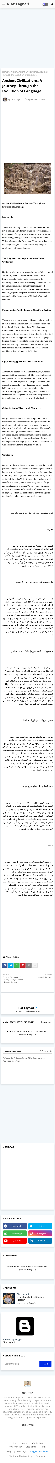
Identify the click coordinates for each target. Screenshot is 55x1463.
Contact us (37, 1443)
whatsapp (17, 1233)
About (25, 1443)
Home (5, 71)
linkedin (42, 1240)
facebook (16, 1226)
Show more (46, 1022)
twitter (42, 1226)
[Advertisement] (27, 38)
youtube (17, 1240)
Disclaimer (31, 1446)
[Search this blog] (21, 1364)
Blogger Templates (39, 1451)
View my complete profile (26, 1303)
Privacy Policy (15, 1446)
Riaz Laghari (18, 3)
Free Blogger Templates (34, 1456)
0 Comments (46, 1051)
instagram (42, 1233)
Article (13, 71)
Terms (43, 1446)
